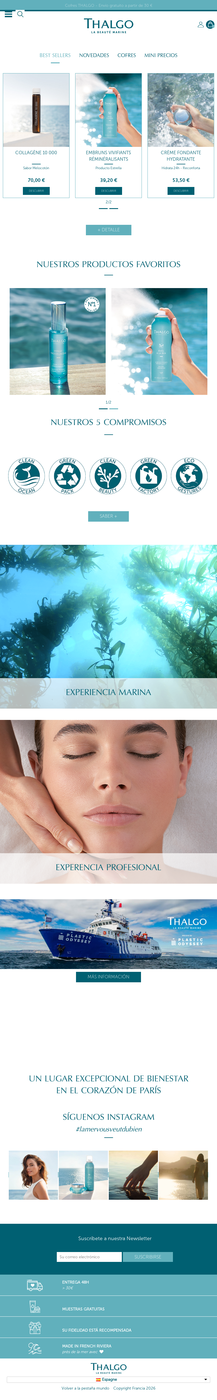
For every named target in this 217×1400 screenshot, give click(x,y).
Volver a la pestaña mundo (85, 1388)
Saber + (108, 516)
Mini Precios (160, 55)
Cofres (127, 55)
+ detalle (108, 229)
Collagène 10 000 (36, 152)
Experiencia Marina (108, 692)
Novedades (94, 55)
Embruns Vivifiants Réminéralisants (108, 156)
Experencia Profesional (108, 867)
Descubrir (36, 191)
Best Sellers (55, 55)
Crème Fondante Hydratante (181, 156)
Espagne (109, 1379)
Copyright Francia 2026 (134, 1388)
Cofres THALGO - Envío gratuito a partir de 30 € (108, 5)
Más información (108, 976)
